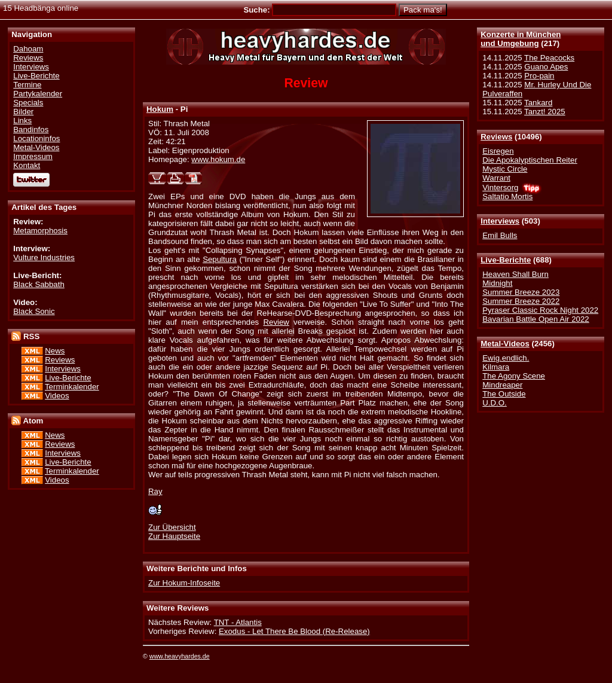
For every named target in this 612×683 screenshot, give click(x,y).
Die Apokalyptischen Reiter (529, 159)
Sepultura (220, 259)
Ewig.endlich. (505, 357)
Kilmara (495, 366)
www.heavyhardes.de (179, 656)
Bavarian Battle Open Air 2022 (535, 319)
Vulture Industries (44, 257)
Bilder (23, 111)
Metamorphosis (40, 230)
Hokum (159, 109)
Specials (28, 102)
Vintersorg (500, 187)
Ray (155, 491)
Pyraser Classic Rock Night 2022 (540, 310)
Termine (27, 84)
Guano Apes (546, 66)
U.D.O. (494, 402)
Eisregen (497, 151)
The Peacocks (549, 57)
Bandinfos (30, 129)
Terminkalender (72, 386)
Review (276, 322)
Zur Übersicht (172, 527)
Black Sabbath (39, 284)
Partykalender (37, 93)
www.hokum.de (218, 159)
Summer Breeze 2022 (520, 301)
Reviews (496, 136)
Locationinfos (36, 138)
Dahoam (28, 48)
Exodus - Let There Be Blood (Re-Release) (294, 631)
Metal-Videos (505, 343)
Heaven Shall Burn (515, 274)
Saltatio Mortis (507, 196)
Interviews (500, 221)
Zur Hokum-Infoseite (184, 582)
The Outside (503, 393)
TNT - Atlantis (238, 622)
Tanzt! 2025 (544, 111)
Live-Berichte (506, 259)
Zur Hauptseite (174, 536)
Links (22, 120)
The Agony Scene (513, 375)
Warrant (496, 177)
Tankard (538, 102)
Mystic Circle (504, 168)
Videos (57, 395)
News (55, 350)
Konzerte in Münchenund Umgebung (521, 39)
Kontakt (26, 165)
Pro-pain (539, 75)
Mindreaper (502, 384)
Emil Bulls (499, 235)
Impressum (33, 156)
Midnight (497, 283)
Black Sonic (33, 311)
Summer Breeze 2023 (520, 292)
